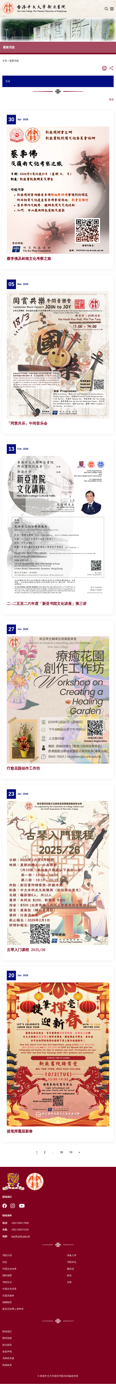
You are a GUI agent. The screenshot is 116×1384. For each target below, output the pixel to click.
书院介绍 (7, 1255)
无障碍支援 (8, 1358)
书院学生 (71, 1262)
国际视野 (7, 1275)
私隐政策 (7, 1365)
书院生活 (7, 1282)
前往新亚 (7, 1345)
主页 (4, 60)
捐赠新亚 (7, 1302)
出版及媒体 (8, 1295)
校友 (69, 1275)
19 (70, 1152)
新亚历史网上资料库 (13, 1309)
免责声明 (7, 1351)
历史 (4, 1262)
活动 (7, 81)
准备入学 (71, 1255)
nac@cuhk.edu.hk (20, 1236)
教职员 (70, 1269)
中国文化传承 (9, 1269)
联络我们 (7, 1331)
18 (61, 1152)
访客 (69, 1282)
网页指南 (7, 1338)
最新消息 (14, 60)
